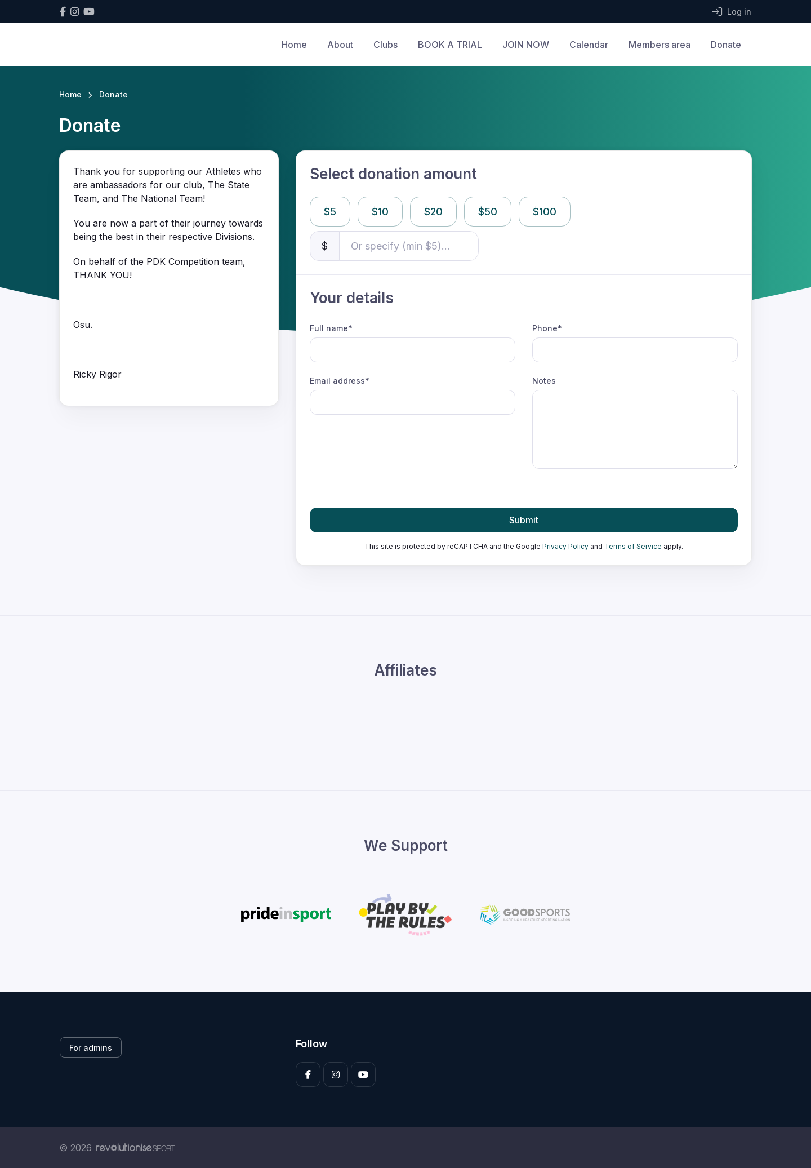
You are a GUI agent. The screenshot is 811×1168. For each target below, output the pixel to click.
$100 (544, 211)
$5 (330, 211)
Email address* (339, 380)
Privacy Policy (565, 546)
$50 (487, 211)
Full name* (331, 328)
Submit (523, 520)
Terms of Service (633, 546)
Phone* (547, 328)
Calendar (588, 44)
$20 (433, 211)
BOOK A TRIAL (450, 44)
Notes (544, 380)
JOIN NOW (525, 44)
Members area (659, 44)
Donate (726, 44)
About (340, 44)
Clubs (385, 44)
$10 (380, 211)
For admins (90, 1047)
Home (294, 44)
